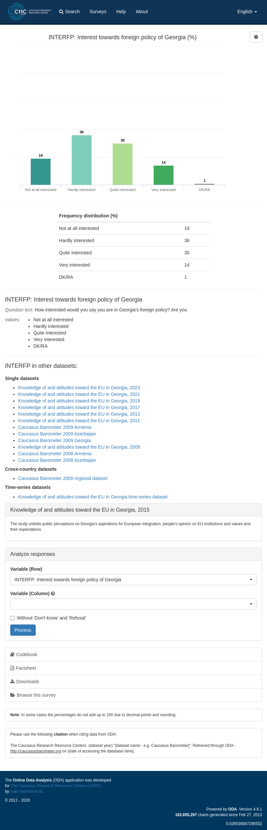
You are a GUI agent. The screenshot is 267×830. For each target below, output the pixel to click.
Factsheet (23, 668)
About (142, 11)
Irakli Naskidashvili (26, 791)
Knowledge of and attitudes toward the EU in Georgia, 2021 (79, 394)
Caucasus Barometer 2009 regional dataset (62, 478)
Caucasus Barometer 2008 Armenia (55, 453)
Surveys (98, 11)
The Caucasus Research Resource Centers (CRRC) (56, 785)
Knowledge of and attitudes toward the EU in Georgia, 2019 (79, 400)
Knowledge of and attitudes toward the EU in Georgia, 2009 (79, 447)
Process (23, 630)
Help (121, 11)
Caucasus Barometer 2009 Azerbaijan (57, 433)
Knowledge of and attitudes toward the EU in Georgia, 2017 (79, 407)
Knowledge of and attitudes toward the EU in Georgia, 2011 (79, 420)
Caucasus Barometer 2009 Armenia (55, 427)
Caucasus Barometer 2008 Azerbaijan (57, 460)
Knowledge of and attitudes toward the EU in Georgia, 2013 (79, 414)
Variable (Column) (30, 593)
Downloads (24, 681)
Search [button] (69, 11)
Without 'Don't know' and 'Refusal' (48, 618)
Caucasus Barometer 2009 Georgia (54, 440)
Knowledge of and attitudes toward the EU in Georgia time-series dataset (93, 496)
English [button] (247, 11)
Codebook (23, 654)
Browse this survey (33, 695)
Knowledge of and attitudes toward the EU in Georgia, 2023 (79, 387)
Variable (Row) (26, 569)
